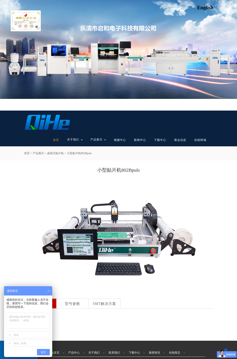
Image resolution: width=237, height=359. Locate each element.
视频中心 (120, 140)
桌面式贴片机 (55, 153)
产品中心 (74, 352)
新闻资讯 (154, 352)
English (205, 7)
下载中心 (160, 140)
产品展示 (96, 139)
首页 (56, 140)
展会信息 (180, 140)
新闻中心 (140, 140)
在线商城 (200, 140)
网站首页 (53, 352)
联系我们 (114, 352)
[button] (81, 140)
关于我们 (73, 139)
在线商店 (174, 352)
